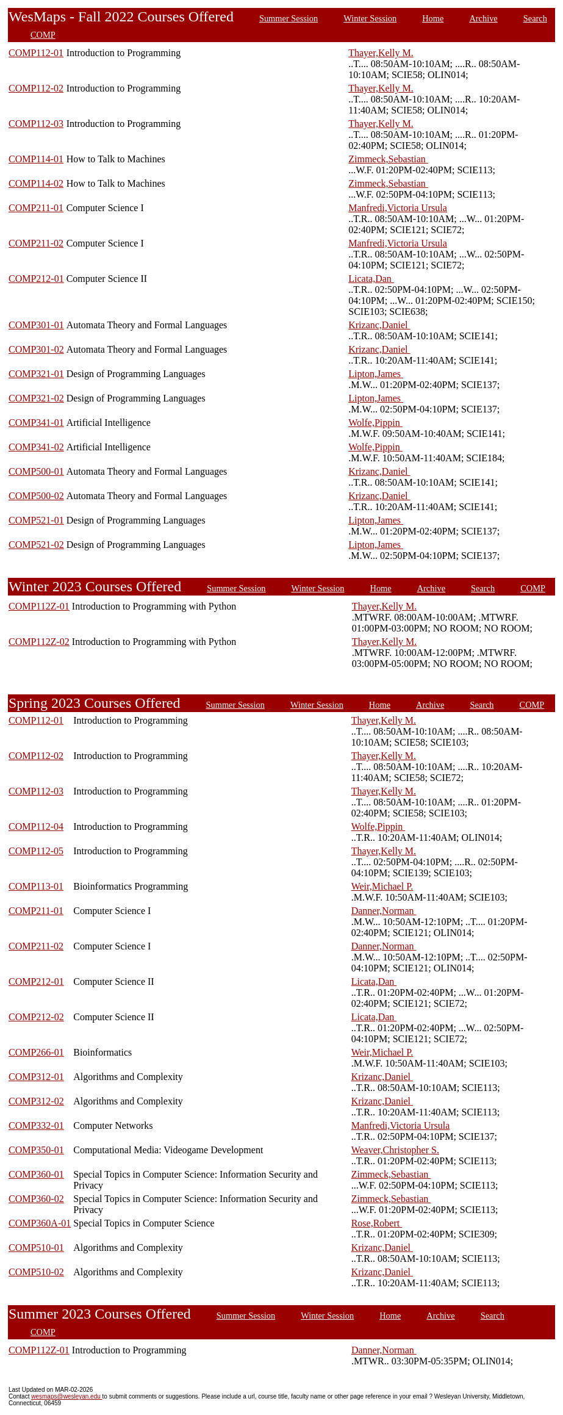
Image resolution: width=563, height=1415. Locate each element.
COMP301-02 (36, 349)
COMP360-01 (36, 1174)
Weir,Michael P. (382, 886)
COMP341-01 (36, 422)
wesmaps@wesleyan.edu (66, 1396)
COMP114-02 (36, 183)
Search (535, 18)
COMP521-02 (36, 544)
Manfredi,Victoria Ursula (397, 208)
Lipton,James (375, 374)
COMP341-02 (36, 447)
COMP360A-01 (40, 1223)
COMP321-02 (36, 398)
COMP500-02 (36, 496)
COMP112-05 (36, 851)
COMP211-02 (36, 243)
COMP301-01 (36, 325)
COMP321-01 (36, 374)
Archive (483, 18)
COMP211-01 (36, 208)
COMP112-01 (36, 53)
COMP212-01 (36, 278)
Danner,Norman (384, 911)
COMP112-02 (36, 88)
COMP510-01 (36, 1247)
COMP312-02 (36, 1101)
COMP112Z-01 (39, 606)
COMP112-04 (36, 826)
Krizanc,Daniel (379, 325)
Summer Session (288, 18)
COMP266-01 (36, 1052)
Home (432, 18)
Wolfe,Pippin (375, 422)
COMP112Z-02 (39, 641)
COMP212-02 (36, 1017)
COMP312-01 (36, 1076)
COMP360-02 (36, 1199)
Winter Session (369, 18)
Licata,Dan (371, 278)
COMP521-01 (36, 520)
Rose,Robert (377, 1223)
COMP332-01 (36, 1125)
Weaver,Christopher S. (395, 1150)
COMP (43, 35)
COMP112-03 (36, 123)
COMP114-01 (36, 159)
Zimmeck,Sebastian (388, 159)
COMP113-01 (36, 886)
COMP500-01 (36, 471)
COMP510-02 (36, 1272)
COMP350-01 (36, 1150)
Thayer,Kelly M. (380, 53)
